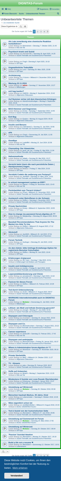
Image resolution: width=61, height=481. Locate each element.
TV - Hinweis (14, 363)
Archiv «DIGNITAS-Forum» (26, 407)
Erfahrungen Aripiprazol (19, 258)
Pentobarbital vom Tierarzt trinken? (24, 190)
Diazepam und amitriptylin (20, 339)
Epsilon (25, 119)
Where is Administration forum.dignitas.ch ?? (29, 347)
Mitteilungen (20, 87)
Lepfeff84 (26, 142)
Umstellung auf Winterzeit (20, 387)
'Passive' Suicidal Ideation (20, 434)
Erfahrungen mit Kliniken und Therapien (30, 262)
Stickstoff (12, 232)
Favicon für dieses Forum (20, 282)
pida (24, 365)
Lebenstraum (21, 446)
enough (25, 310)
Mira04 (25, 373)
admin (25, 85)
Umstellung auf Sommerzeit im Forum (26, 419)
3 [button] (40, 31)
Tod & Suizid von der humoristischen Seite (28, 411)
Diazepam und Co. (16, 324)
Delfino (25, 200)
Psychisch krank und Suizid (21, 52)
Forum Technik (15, 240)
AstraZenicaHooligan (30, 101)
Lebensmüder (28, 397)
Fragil (25, 61)
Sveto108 (26, 334)
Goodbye (12, 140)
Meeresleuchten (28, 326)
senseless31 (27, 276)
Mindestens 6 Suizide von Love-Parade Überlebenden (33, 379)
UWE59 (25, 93)
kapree (25, 184)
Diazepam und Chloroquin (20, 316)
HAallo (25, 158)
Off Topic (19, 63)
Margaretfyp (27, 216)
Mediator (26, 302)
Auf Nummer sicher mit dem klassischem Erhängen (32, 99)
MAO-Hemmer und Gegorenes (22, 109)
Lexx (24, 69)
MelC (24, 357)
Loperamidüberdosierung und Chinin (25, 274)
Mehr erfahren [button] (19, 468)
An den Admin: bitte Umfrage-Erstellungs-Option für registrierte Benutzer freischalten (32, 249)
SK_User (26, 260)
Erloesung (26, 381)
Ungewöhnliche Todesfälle (20, 67)
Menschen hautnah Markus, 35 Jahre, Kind (28, 395)
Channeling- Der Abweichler (21, 148)
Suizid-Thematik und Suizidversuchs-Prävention (33, 55)
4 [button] (44, 31)
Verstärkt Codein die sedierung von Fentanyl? (29, 174)
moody (25, 268)
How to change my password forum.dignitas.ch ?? (31, 214)
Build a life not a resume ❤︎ (20, 442)
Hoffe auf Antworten (17, 371)
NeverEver (26, 349)
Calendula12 (27, 127)
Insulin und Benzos (17, 125)
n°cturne (26, 77)
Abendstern (27, 413)
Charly (25, 135)
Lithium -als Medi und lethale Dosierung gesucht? (31, 308)
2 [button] (37, 31)
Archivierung (14, 75)
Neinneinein (27, 46)
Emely (25, 111)
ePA (10, 132)
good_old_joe (27, 150)
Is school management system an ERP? (26, 182)
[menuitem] (8, 9)
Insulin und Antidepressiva (20, 266)
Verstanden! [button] (17, 475)
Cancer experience (17, 332)
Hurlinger (26, 242)
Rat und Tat (20, 47)
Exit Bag (12, 117)
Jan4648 (26, 176)
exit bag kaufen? (16, 91)
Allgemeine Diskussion (24, 95)
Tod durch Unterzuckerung (20, 290)
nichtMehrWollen (29, 405)
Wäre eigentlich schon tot (20, 403)
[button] (47, 31)
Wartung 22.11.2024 (17, 83)
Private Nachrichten (17, 206)
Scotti (25, 292)
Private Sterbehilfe (17, 355)
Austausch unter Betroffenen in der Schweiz (29, 198)
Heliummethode (15, 156)
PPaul (25, 192)
